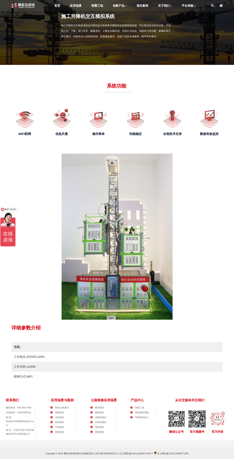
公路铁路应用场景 (104, 400)
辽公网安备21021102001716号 (135, 453)
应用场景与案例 (62, 400)
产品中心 (137, 400)
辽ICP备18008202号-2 (106, 453)
